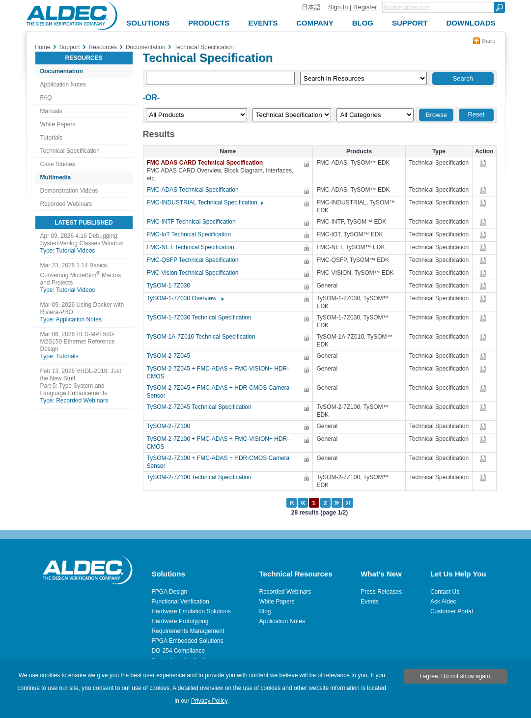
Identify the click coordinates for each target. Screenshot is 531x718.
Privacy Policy (209, 700)
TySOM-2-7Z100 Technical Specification (201, 477)
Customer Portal (451, 611)
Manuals (51, 111)
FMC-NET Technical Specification (193, 247)
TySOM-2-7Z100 (171, 426)
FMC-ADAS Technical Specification (195, 189)
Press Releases (381, 591)
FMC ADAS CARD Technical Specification (208, 162)
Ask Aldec (443, 601)
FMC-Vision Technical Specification (195, 272)
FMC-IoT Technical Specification (191, 234)
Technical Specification (70, 150)
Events (370, 601)
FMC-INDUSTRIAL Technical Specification (204, 202)
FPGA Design (169, 591)
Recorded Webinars (66, 204)
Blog (265, 611)
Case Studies (57, 164)
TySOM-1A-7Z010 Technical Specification (203, 336)
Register (365, 7)
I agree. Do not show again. (455, 676)
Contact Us (444, 591)
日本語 (311, 7)
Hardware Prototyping (179, 621)
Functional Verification (180, 601)
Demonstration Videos (69, 190)
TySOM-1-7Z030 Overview (185, 298)
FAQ (46, 97)
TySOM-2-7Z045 (171, 355)
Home (43, 47)
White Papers (58, 124)
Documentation (61, 71)
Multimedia (55, 177)
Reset (476, 114)
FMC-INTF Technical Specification (194, 221)
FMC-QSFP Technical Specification (195, 260)
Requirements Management (187, 631)
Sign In (338, 7)
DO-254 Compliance (178, 650)
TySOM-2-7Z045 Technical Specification (201, 406)
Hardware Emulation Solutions (190, 611)
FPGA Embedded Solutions (187, 640)
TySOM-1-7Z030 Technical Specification (201, 317)
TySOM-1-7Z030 (171, 285)
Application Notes (63, 84)
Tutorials (51, 137)
